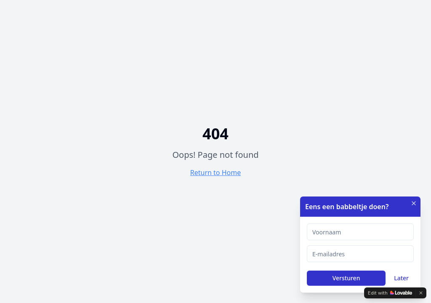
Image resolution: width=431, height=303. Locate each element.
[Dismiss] (421, 293)
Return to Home (215, 172)
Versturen (346, 278)
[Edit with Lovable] (389, 293)
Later (401, 278)
